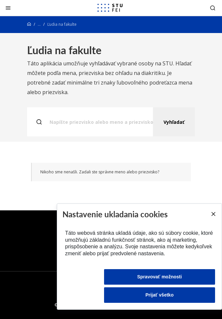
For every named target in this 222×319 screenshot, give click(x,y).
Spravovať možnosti (159, 276)
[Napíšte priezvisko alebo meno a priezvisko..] (111, 121)
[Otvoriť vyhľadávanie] (213, 8)
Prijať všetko (159, 295)
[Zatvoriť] (8, 8)
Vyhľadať (174, 122)
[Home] (29, 24)
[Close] (213, 214)
